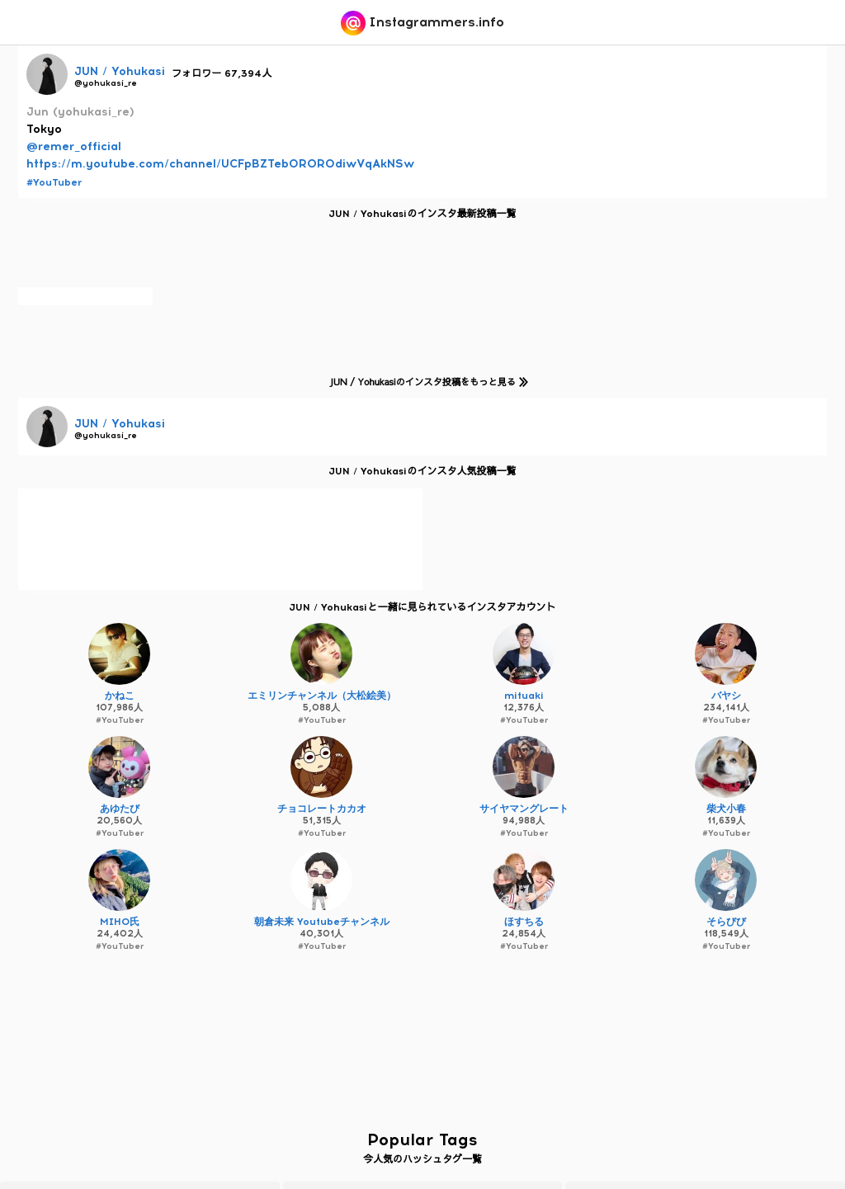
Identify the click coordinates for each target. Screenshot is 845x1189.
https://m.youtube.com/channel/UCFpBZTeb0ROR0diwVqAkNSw (220, 164)
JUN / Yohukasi (119, 71)
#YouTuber (54, 182)
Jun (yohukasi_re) (80, 112)
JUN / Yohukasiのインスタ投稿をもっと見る (425, 381)
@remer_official (73, 146)
